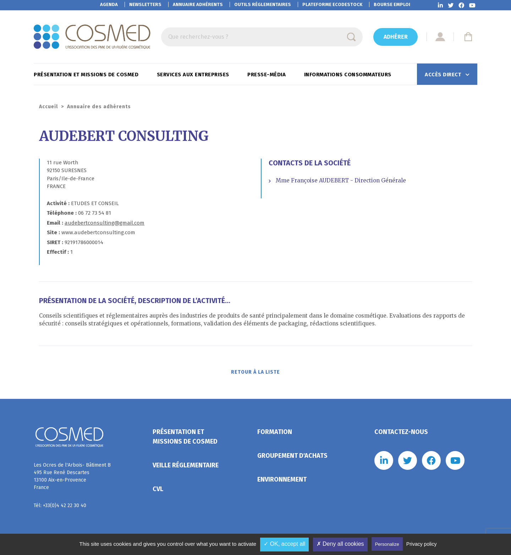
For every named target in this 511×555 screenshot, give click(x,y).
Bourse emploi (392, 4)
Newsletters (145, 4)
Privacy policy (421, 544)
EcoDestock (332, 4)
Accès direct (444, 74)
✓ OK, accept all (284, 544)
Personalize (387, 544)
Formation (274, 434)
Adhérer (396, 36)
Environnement (282, 481)
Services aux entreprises (194, 74)
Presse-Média (267, 74)
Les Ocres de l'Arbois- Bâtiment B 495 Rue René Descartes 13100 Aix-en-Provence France (72, 478)
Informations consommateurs (348, 74)
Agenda (109, 4)
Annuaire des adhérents (99, 107)
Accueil (48, 107)
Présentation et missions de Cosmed (87, 74)
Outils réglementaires (262, 4)
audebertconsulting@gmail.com (104, 223)
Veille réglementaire (186, 467)
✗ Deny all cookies (340, 544)
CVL (158, 491)
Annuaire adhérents (198, 4)
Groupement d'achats (292, 458)
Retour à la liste (255, 373)
